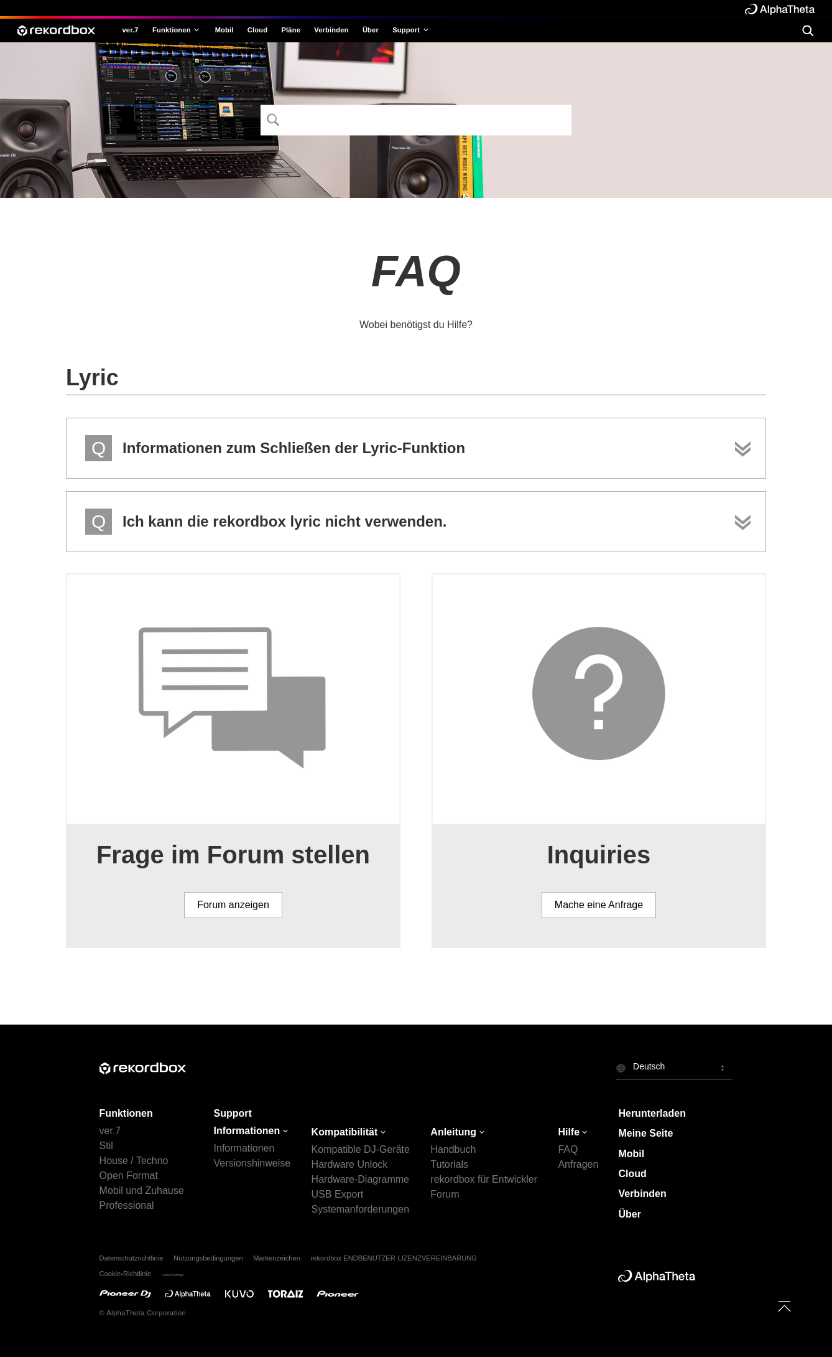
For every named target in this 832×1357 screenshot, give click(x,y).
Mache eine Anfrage (599, 904)
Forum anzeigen (233, 904)
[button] (674, 1067)
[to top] (784, 1306)
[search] (807, 30)
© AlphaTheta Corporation (143, 1313)
